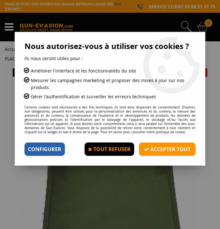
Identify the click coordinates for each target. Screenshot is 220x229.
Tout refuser (109, 149)
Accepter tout (167, 149)
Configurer (44, 149)
